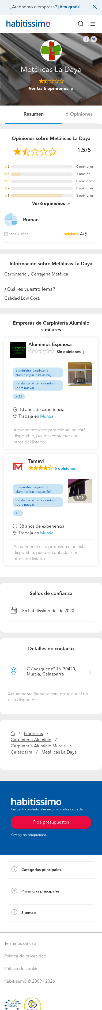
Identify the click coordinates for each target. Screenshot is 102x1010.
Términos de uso (20, 944)
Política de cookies (22, 969)
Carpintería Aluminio (31, 740)
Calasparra (21, 752)
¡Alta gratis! (69, 7)
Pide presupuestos (51, 822)
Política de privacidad (25, 956)
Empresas (33, 734)
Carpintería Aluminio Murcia (38, 746)
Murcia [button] (47, 416)
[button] (51, 870)
